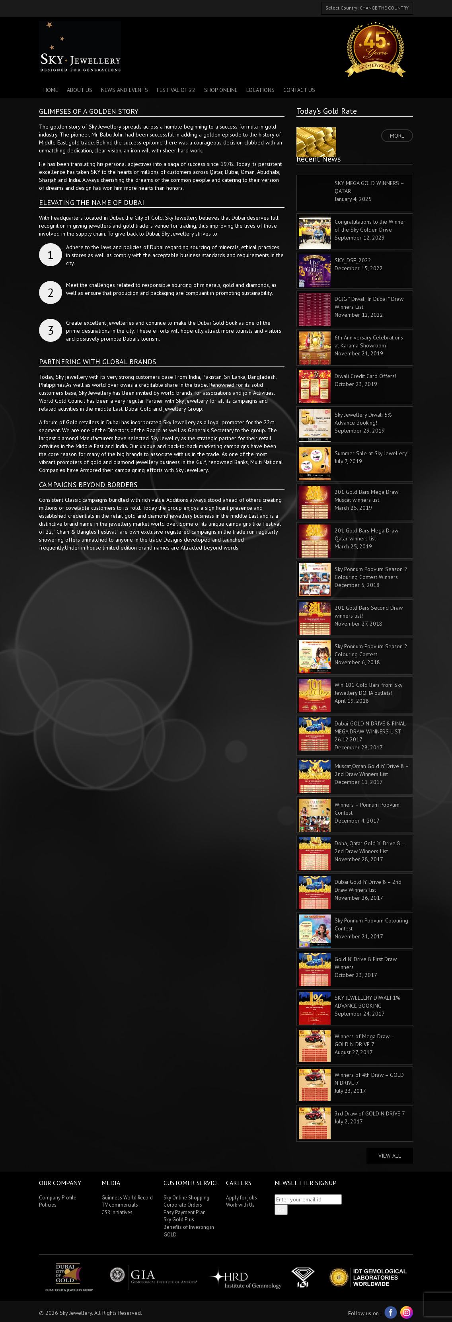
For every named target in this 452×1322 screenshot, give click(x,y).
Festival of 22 (176, 90)
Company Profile (57, 1197)
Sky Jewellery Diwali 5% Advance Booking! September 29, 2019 (345, 425)
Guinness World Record (127, 1197)
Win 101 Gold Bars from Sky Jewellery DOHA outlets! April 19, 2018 (350, 695)
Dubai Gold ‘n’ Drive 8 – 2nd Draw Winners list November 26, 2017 (350, 892)
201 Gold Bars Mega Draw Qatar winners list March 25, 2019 (348, 540)
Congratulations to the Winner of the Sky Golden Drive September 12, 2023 (352, 232)
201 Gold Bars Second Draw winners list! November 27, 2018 (351, 618)
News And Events (124, 90)
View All (389, 1155)
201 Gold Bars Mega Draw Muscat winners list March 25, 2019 (348, 502)
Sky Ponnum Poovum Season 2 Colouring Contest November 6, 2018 (353, 656)
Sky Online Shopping (186, 1197)
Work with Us (240, 1204)
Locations (260, 90)
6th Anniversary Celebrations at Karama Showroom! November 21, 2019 (351, 347)
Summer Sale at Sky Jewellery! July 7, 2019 (354, 463)
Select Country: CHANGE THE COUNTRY (367, 8)
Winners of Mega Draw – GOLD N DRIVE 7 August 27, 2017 (346, 1046)
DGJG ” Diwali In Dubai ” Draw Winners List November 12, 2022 (351, 309)
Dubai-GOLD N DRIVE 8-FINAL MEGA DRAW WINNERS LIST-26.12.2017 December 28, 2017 (352, 734)
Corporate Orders (183, 1204)
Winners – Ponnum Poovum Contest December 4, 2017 (349, 815)
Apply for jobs (241, 1197)
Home (50, 90)
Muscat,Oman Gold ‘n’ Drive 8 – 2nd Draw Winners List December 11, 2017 (354, 776)
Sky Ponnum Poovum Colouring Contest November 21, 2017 (353, 930)
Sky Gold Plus (179, 1219)
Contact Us (299, 90)
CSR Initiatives (116, 1212)
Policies (47, 1204)
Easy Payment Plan (185, 1212)
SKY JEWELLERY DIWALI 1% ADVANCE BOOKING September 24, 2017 (349, 1008)
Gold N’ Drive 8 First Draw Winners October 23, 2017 (348, 969)
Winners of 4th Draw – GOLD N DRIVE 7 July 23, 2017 (351, 1085)
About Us (79, 90)
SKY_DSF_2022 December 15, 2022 (341, 270)
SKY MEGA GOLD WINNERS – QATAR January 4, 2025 (369, 191)
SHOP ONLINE (221, 90)
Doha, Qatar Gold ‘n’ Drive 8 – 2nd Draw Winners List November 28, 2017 (352, 853)
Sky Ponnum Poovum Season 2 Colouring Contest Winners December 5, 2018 (353, 579)
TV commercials (119, 1204)
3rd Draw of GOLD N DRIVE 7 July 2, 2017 (352, 1123)
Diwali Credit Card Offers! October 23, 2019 (347, 386)
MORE (397, 135)
